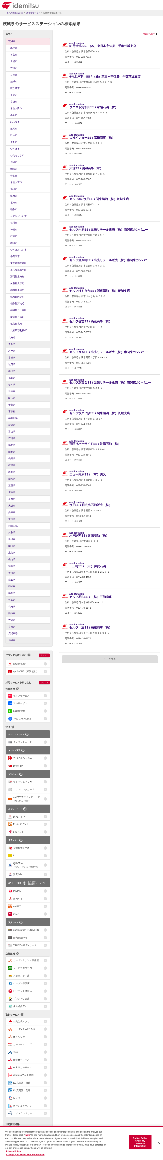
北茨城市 (15, 121)
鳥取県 (11, 532)
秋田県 (11, 364)
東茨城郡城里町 (18, 269)
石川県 (11, 438)
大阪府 (11, 505)
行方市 (13, 236)
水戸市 (13, 47)
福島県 (11, 377)
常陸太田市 (16, 108)
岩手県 (11, 351)
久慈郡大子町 (17, 283)
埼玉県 (11, 398)
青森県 (11, 344)
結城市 (13, 81)
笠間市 (13, 128)
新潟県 (11, 425)
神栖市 (13, 229)
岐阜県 (11, 465)
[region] (81, 1143)
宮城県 (11, 357)
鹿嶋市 (13, 162)
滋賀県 (11, 492)
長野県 (11, 458)
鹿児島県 (13, 633)
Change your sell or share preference (25, 1154)
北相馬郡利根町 (18, 330)
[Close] (159, 1143)
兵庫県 (11, 512)
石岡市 (13, 74)
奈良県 (11, 519)
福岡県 (11, 593)
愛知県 (11, 478)
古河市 (13, 68)
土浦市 (13, 61)
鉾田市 (13, 243)
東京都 (11, 411)
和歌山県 (13, 525)
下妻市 (13, 95)
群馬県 (11, 391)
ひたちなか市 (17, 155)
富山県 (11, 431)
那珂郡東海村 (17, 276)
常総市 (13, 101)
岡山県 (11, 546)
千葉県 (11, 404)
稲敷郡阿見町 (17, 296)
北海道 (11, 337)
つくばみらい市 (18, 249)
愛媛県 (11, 579)
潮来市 (13, 169)
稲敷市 (13, 209)
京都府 (11, 498)
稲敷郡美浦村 (17, 290)
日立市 (13, 54)
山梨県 (11, 452)
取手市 (13, 135)
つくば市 (15, 148)
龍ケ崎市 (15, 88)
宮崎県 (11, 626)
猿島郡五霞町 (17, 317)
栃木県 (11, 384)
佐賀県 (11, 599)
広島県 (11, 552)
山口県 (11, 559)
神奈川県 (13, 418)
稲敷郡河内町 (17, 303)
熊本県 (11, 613)
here (28, 1135)
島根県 (11, 539)
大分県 (11, 620)
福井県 (11, 445)
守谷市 (13, 175)
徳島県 (11, 566)
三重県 (11, 485)
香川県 (11, 573)
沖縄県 (11, 640)
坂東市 (13, 202)
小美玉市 (15, 256)
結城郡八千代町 (18, 310)
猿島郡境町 (16, 323)
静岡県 (11, 472)
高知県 (11, 586)
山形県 (11, 371)
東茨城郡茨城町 (18, 263)
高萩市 (13, 115)
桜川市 (13, 222)
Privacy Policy (13, 1151)
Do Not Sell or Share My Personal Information (140, 1142)
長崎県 (11, 606)
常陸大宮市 (16, 182)
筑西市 (13, 196)
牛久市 (13, 142)
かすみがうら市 (18, 216)
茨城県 (11, 41)
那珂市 (13, 189)
